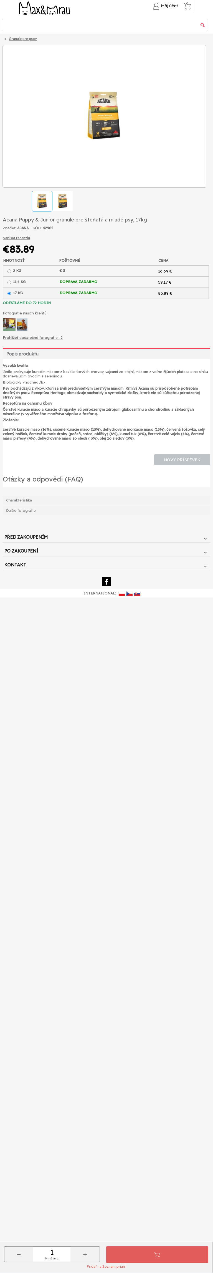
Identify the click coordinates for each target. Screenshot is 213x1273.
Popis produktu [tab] (22, 354)
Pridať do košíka (157, 1255)
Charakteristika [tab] (19, 500)
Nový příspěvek (182, 459)
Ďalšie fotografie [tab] (21, 510)
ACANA (23, 228)
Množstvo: (52, 1258)
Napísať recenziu (16, 238)
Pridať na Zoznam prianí (106, 1266)
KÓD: (37, 228)
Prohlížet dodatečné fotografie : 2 (33, 337)
